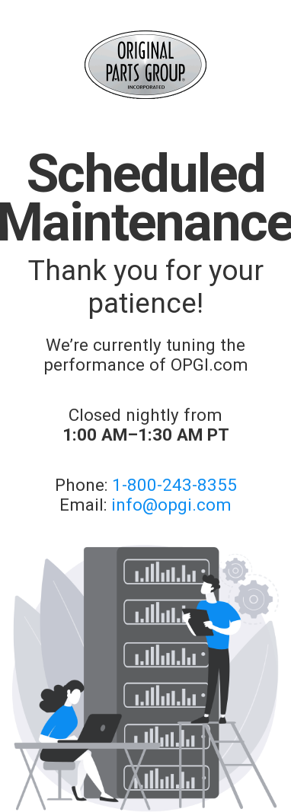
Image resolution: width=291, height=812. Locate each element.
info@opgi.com (171, 504)
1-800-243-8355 (174, 485)
